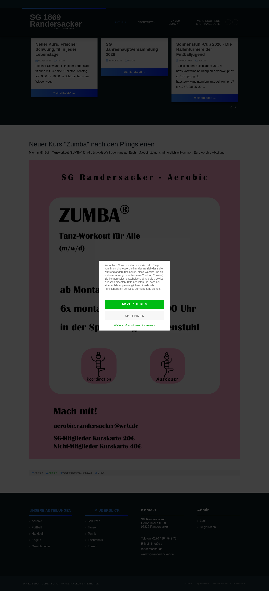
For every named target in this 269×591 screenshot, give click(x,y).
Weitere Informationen (127, 325)
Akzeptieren (134, 304)
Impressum (148, 325)
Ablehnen (134, 316)
